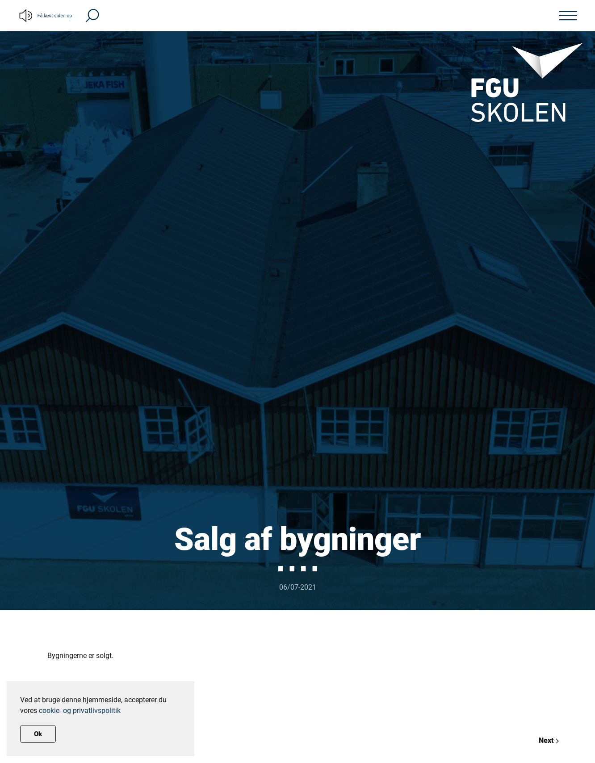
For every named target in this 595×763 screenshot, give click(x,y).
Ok (38, 734)
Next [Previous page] (549, 740)
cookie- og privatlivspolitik (80, 710)
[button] (92, 15)
